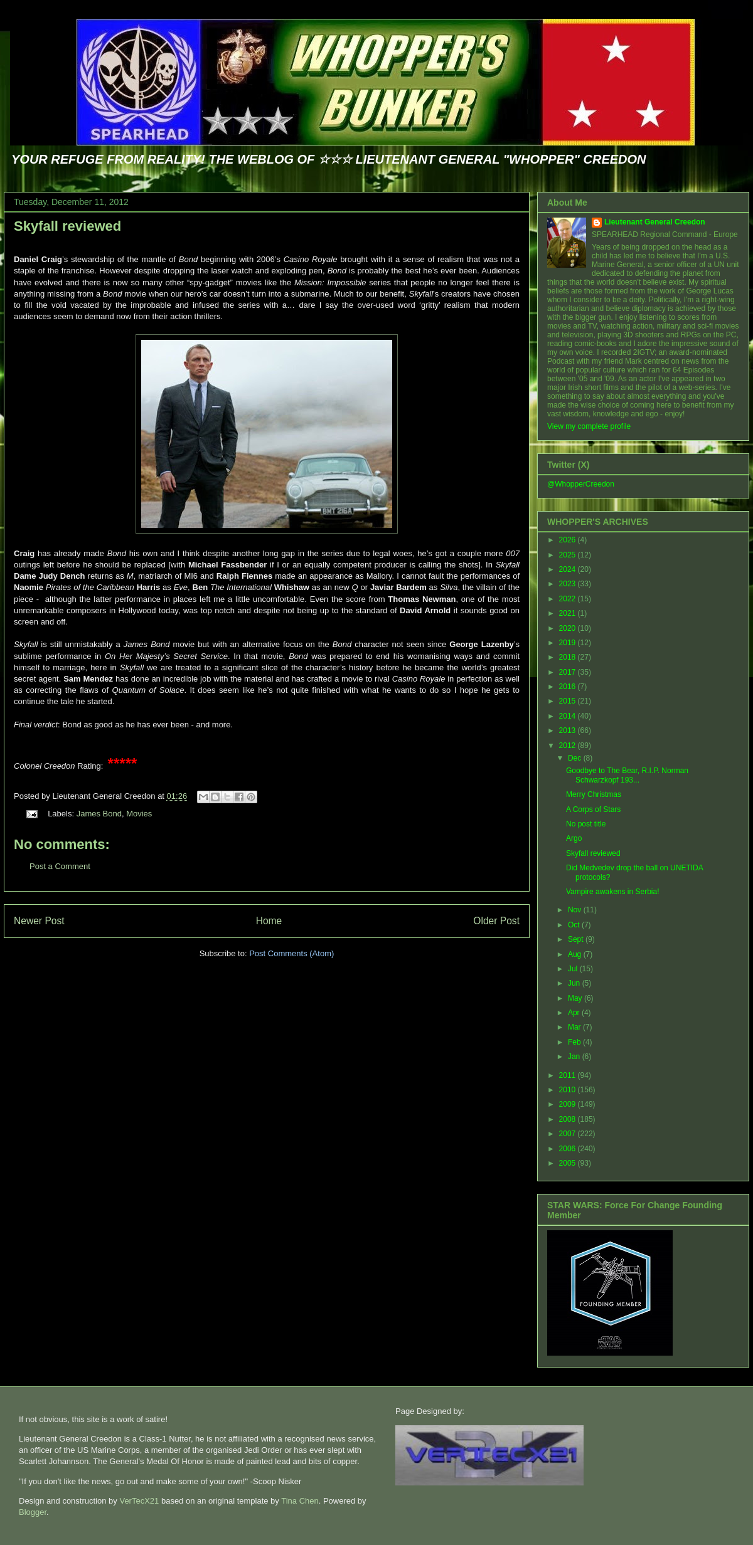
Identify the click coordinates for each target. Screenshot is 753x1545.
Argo (574, 838)
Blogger (32, 1512)
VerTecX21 (139, 1500)
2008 (568, 1119)
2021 (568, 613)
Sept (576, 939)
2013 (568, 730)
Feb (575, 1042)
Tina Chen (300, 1500)
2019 (568, 642)
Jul (574, 968)
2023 (568, 583)
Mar (575, 1027)
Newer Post (39, 920)
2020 (568, 628)
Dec (576, 758)
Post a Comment (59, 866)
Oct (575, 924)
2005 (568, 1163)
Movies (139, 813)
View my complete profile (589, 426)
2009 (568, 1104)
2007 (568, 1133)
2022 (568, 598)
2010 (568, 1089)
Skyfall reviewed (67, 226)
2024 (568, 569)
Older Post (496, 920)
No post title (586, 824)
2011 (568, 1075)
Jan (575, 1056)
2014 (568, 716)
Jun (575, 983)
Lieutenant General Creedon (654, 222)
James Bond (99, 813)
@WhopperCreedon (580, 484)
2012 (568, 745)
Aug (576, 954)
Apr (575, 1012)
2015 (568, 701)
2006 (568, 1148)
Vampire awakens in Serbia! (613, 891)
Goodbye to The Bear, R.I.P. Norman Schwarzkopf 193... (627, 775)
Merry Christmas (593, 794)
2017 (568, 672)
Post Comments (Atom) (291, 953)
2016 (568, 686)
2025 (568, 555)
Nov (576, 909)
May (576, 998)
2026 (568, 539)
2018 (568, 657)
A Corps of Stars (593, 809)
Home (269, 920)
